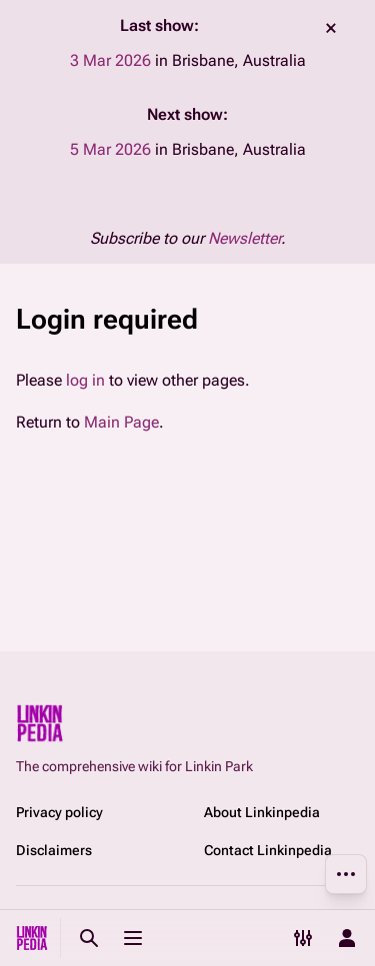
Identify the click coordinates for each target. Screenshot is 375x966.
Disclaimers (54, 850)
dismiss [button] (331, 28)
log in (85, 380)
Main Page (121, 422)
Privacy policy (59, 812)
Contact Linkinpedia (268, 850)
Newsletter (244, 238)
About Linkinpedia (262, 812)
